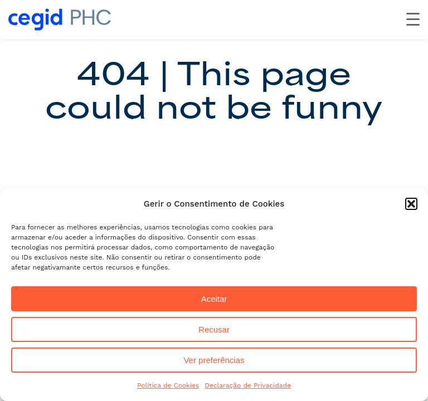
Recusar (214, 329)
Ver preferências (213, 360)
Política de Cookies (168, 385)
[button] (411, 203)
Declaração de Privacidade (248, 385)
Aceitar (214, 299)
